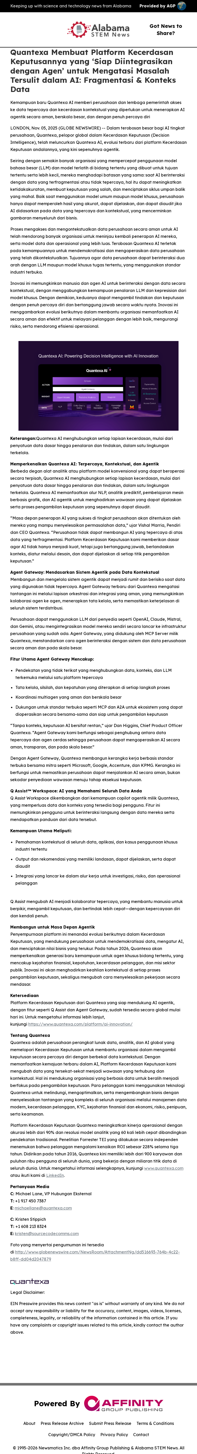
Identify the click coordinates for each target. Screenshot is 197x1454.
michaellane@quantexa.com (43, 1208)
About (29, 1423)
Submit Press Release (110, 1423)
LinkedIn (55, 1175)
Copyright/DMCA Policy (71, 1434)
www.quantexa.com (163, 1168)
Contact (141, 1434)
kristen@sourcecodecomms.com (47, 1233)
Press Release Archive (62, 1423)
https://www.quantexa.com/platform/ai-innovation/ (80, 1024)
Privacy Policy (114, 1434)
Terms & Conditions (155, 1423)
